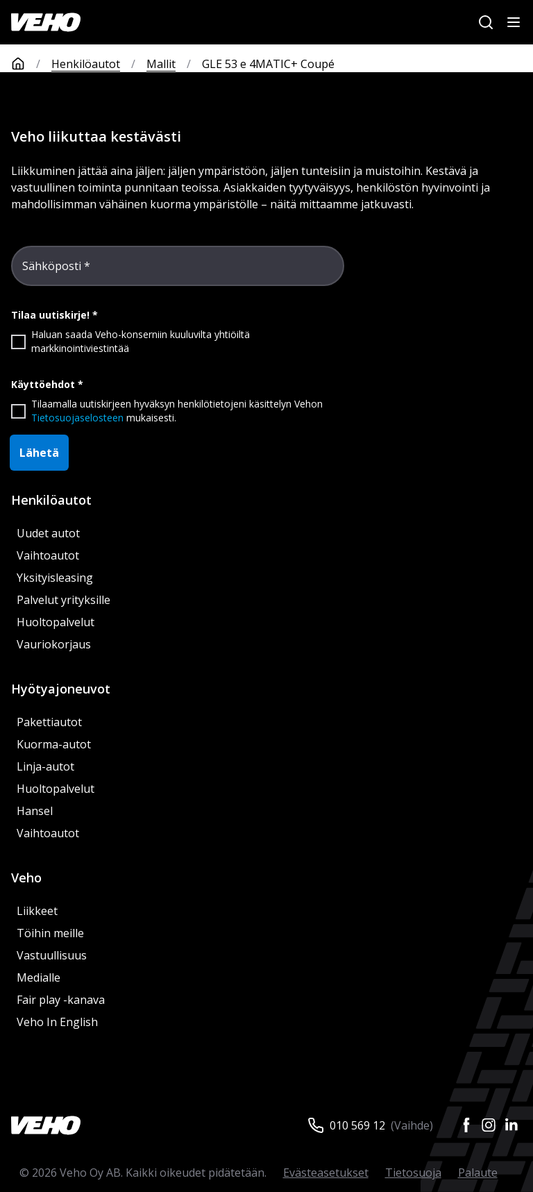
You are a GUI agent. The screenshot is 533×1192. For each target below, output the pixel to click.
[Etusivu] (31, 64)
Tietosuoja (413, 1172)
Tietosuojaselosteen (77, 417)
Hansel (35, 811)
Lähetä (39, 452)
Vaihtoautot (48, 555)
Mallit (161, 64)
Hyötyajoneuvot (60, 688)
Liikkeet (37, 910)
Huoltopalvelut (55, 622)
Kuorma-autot (54, 744)
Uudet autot (48, 533)
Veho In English (57, 1022)
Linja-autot (45, 766)
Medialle (38, 977)
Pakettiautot (49, 722)
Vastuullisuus (52, 955)
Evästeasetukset (326, 1172)
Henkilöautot (85, 64)
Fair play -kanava (61, 999)
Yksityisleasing (55, 577)
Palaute (478, 1172)
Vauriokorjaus (54, 644)
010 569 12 (357, 1125)
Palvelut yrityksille (63, 599)
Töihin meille (50, 933)
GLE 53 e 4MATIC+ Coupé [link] (268, 64)
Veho (26, 877)
